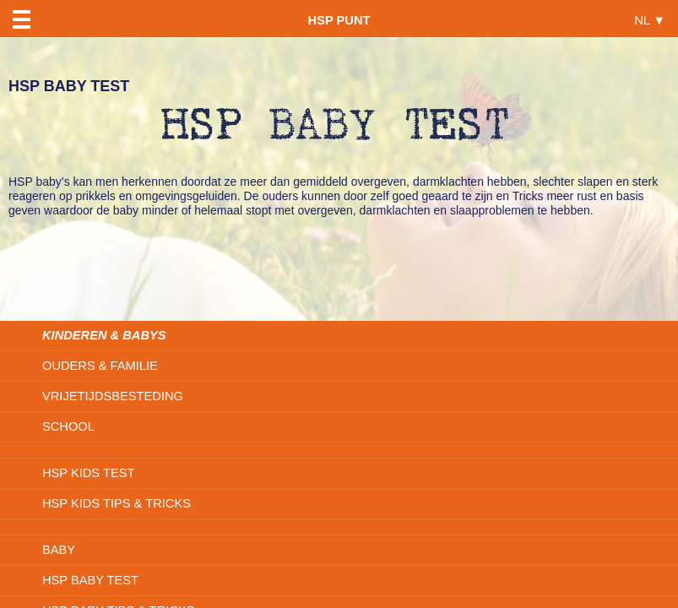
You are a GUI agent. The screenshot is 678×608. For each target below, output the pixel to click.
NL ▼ (649, 20)
